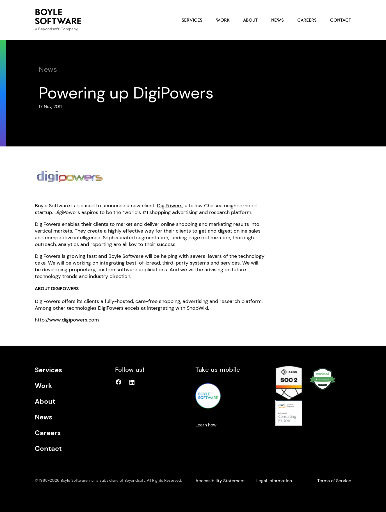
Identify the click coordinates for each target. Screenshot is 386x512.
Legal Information (274, 481)
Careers (307, 20)
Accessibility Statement (220, 481)
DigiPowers (169, 205)
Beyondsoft (134, 480)
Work (223, 20)
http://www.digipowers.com (67, 319)
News (277, 20)
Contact (340, 20)
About (250, 20)
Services (192, 20)
